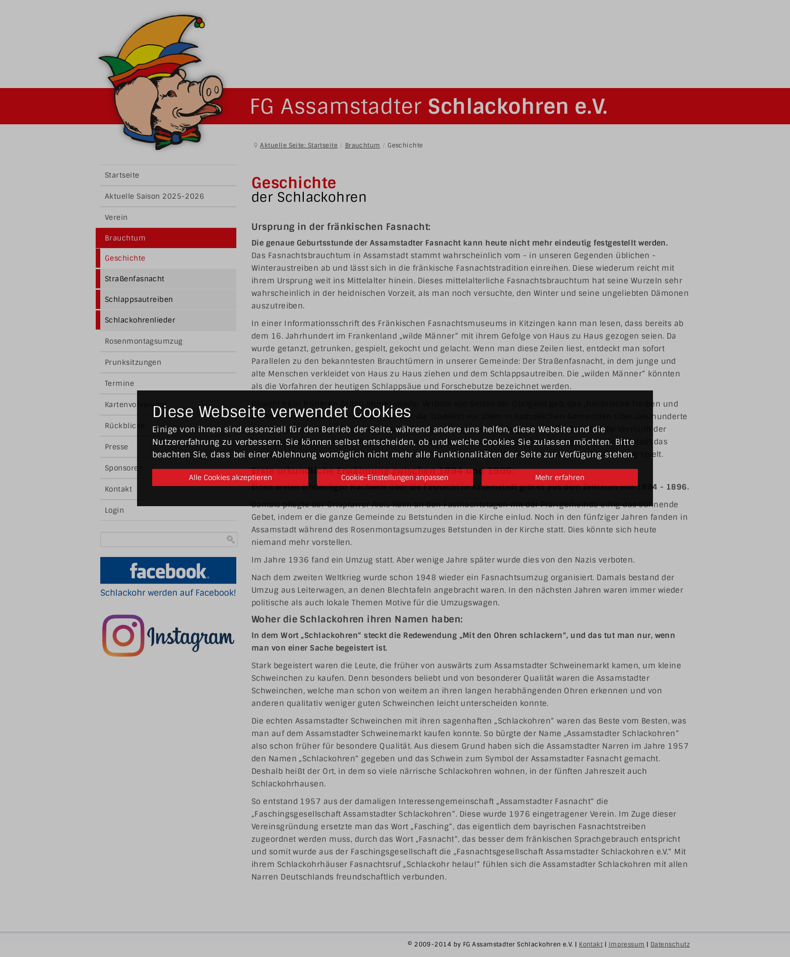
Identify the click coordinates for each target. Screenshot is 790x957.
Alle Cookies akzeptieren (227, 477)
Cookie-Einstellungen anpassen (394, 477)
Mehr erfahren (562, 477)
